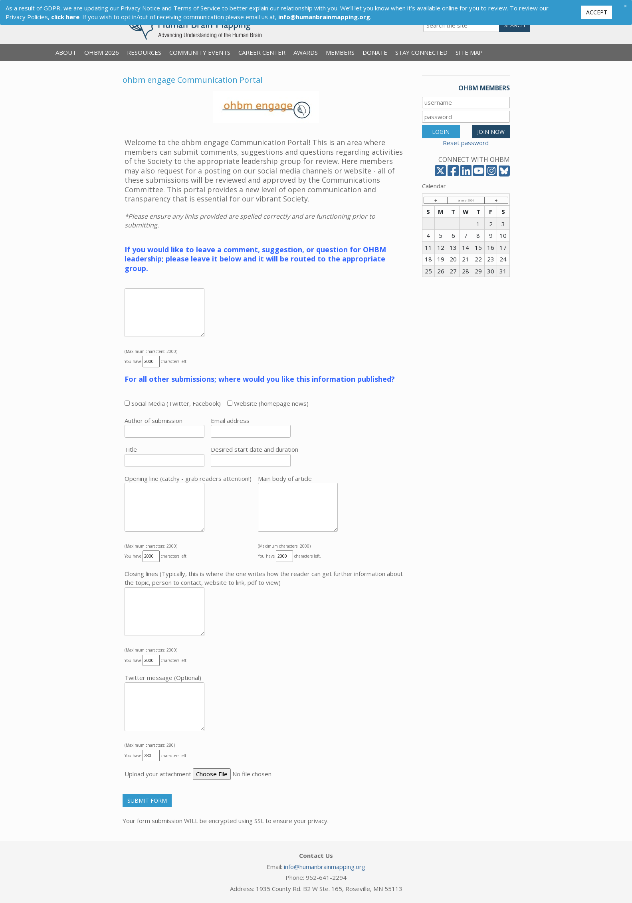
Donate (375, 52)
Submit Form (147, 800)
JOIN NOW (491, 132)
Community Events (199, 52)
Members (340, 52)
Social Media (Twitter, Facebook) (173, 403)
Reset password (466, 143)
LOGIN (441, 132)
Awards (305, 52)
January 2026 (466, 200)
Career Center (261, 52)
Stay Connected (421, 52)
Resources (144, 52)
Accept (596, 12)
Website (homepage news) (268, 403)
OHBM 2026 (101, 52)
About (65, 52)
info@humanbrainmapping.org (324, 867)
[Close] (625, 5)
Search (514, 25)
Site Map (469, 52)
